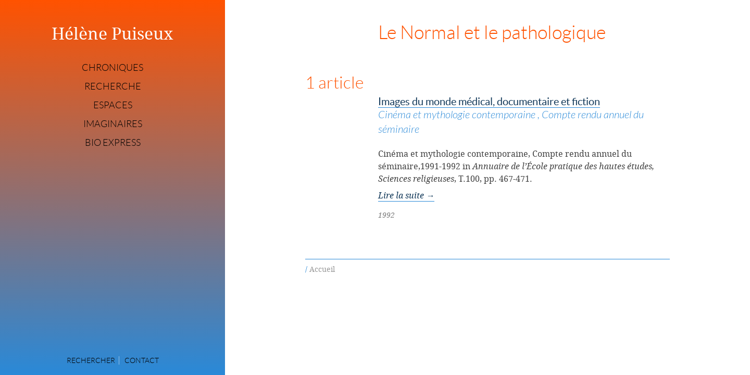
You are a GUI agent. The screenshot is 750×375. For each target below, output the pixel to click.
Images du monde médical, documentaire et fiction (524, 116)
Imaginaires (112, 124)
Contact (141, 360)
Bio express (113, 143)
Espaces (112, 105)
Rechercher (91, 360)
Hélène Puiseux (112, 33)
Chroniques (112, 68)
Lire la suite (406, 195)
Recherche (112, 86)
